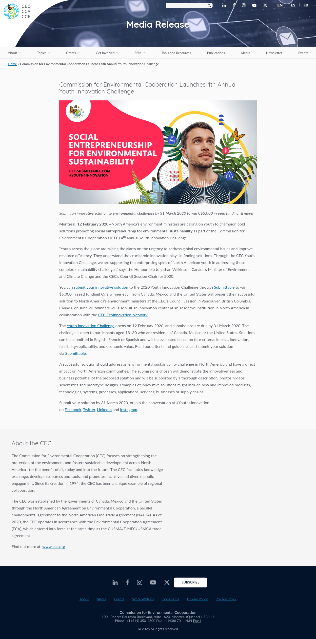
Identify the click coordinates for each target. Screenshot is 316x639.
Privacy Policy (226, 599)
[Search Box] (189, 5)
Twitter (89, 409)
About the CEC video (240, 478)
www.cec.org (53, 546)
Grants (71, 53)
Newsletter (274, 53)
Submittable (224, 287)
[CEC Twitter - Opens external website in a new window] (266, 5)
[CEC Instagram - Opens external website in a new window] (244, 5)
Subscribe (190, 582)
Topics (41, 53)
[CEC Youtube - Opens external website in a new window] (255, 5)
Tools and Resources (176, 53)
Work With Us (143, 599)
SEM (138, 53)
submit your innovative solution (101, 287)
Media (245, 53)
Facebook (73, 409)
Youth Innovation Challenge (90, 325)
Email (197, 621)
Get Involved (105, 53)
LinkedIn (104, 409)
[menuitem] (278, 4)
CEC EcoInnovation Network (123, 314)
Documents (170, 599)
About (12, 53)
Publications (216, 53)
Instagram (128, 409)
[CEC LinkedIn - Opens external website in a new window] (225, 5)
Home (12, 64)
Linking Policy (197, 599)
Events (303, 53)
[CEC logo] (37, 37)
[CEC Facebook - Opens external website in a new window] (235, 5)
